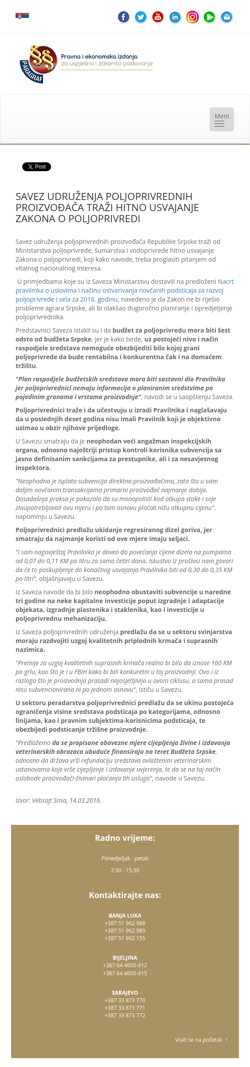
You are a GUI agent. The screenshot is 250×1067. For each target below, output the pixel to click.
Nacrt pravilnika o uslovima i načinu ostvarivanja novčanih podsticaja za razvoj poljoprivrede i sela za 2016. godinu (125, 290)
